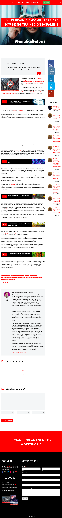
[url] (38, 412)
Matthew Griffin (6, 54)
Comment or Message (27, 488)
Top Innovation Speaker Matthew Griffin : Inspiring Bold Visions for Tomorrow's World (56, 185)
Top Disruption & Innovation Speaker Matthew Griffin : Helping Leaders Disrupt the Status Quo (56, 135)
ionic (33, 91)
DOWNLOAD (46, 2)
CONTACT (34, 514)
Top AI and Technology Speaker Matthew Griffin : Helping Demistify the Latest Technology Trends (57, 148)
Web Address (25, 483)
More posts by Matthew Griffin (19, 352)
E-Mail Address (26, 472)
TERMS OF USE (55, 514)
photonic (9, 93)
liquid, (36, 91)
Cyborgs (16, 277)
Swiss (14, 110)
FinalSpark (21, 110)
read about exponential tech (38, 81)
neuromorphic (4, 93)
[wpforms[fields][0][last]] (51, 469)
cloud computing (32, 237)
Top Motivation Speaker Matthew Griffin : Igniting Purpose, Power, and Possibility (56, 196)
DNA (31, 91)
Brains (27, 275)
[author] (7, 412)
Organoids (29, 277)
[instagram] (5, 472)
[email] (23, 412)
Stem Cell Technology (37, 277)
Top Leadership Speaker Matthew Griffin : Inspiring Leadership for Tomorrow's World (56, 124)
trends (24, 83)
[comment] (23, 401)
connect (28, 83)
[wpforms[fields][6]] (41, 480)
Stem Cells (5, 279)
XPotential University (27, 81)
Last (42, 470)
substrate (14, 93)
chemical (27, 91)
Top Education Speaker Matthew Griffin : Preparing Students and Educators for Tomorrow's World (56, 161)
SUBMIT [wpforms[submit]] (25, 498)
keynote (35, 83)
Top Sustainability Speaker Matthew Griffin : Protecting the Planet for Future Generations (56, 174)
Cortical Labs (13, 184)
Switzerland (12, 279)
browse (40, 83)
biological (23, 91)
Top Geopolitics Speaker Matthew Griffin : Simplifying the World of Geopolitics (57, 113)
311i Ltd (10, 514)
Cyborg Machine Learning (7, 277)
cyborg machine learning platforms (12, 233)
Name (24, 466)
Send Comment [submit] (7, 420)
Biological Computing (19, 275)
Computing (12, 54)
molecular (39, 91)
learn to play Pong (17, 186)
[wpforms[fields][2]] (41, 492)
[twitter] (13, 472)
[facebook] (2, 472)
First (23, 470)
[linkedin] (8, 472)
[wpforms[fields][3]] (41, 485)
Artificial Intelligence (9, 109)
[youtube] (16, 472)
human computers (40, 88)
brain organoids (18, 150)
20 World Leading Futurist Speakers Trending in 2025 (56, 93)
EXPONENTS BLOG (47, 514)
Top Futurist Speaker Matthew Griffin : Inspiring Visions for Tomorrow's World (56, 102)
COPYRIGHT (39, 514)
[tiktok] (10, 472)
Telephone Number (26, 478)
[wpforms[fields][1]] (41, 475)
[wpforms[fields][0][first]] (31, 469)
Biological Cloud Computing (8, 275)
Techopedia (8, 208)
